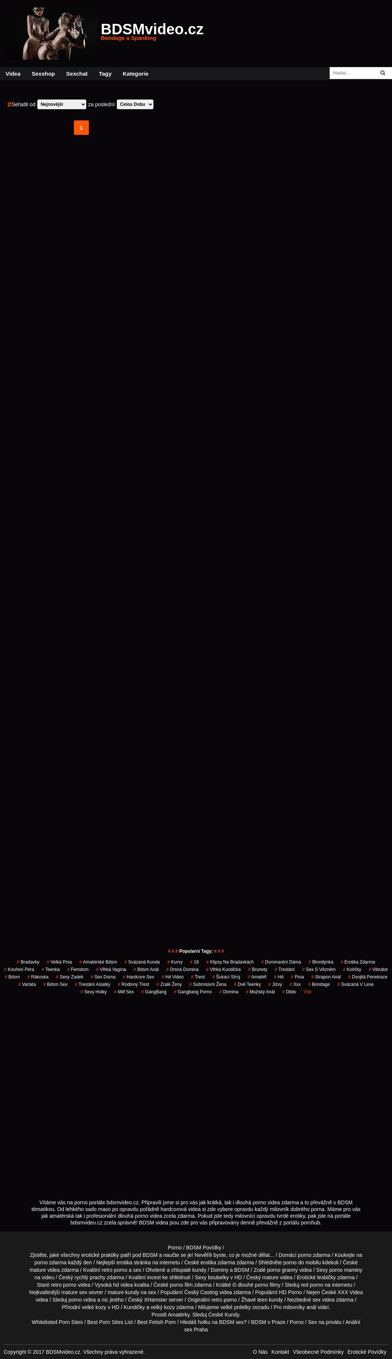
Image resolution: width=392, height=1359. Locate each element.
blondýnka (321, 962)
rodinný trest (133, 984)
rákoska (38, 977)
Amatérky (178, 1315)
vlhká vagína (111, 969)
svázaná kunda (142, 962)
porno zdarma (50, 1262)
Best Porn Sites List (110, 1322)
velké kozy (94, 1307)
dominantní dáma (281, 962)
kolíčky (352, 969)
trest (198, 977)
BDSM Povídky (203, 1248)
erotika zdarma (358, 962)
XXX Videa (350, 1292)
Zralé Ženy (169, 984)
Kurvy (175, 962)
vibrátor (378, 969)
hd (278, 977)
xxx (295, 984)
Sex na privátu (325, 1322)
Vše (308, 991)
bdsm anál (146, 969)
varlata (27, 984)
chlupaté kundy (188, 1270)
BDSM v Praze (268, 1322)
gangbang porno (193, 991)
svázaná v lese (355, 984)
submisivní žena (207, 984)
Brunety (257, 969)
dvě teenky (247, 984)
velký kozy (163, 1307)
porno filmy (267, 1285)
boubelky (218, 1277)
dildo (289, 991)
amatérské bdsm (98, 962)
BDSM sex (231, 1322)
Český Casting (201, 1292)
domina (228, 991)
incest (154, 1277)
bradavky (28, 962)
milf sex (124, 991)
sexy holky (94, 991)
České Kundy (223, 1315)
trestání (285, 969)
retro (216, 1300)
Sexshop (43, 73)
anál (311, 1307)
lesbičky (326, 1277)
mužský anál (260, 991)
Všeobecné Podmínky (318, 1352)
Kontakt (280, 1352)
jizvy (275, 984)
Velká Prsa (59, 962)
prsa (297, 977)
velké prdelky (235, 1307)
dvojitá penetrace (368, 977)
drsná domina (182, 969)
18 (194, 962)
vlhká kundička (223, 969)
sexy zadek (69, 977)
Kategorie (136, 73)
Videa (13, 73)
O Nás (260, 1352)
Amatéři (257, 977)
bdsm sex (55, 984)
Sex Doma (103, 977)
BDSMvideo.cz (152, 33)
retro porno (114, 1270)
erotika (124, 1262)
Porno (175, 1248)
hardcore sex (138, 977)
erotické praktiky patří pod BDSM (119, 1255)
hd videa (123, 1285)
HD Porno (290, 1292)
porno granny (282, 1270)
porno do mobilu (302, 1262)
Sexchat (77, 73)
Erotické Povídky (367, 1352)
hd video (173, 977)
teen (262, 1300)
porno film (181, 1285)
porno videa (82, 1300)
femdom (77, 969)
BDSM (241, 1270)
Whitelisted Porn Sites (57, 1322)
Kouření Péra (19, 969)
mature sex (74, 1292)
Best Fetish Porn (156, 1322)
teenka (50, 969)
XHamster (155, 1300)
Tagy (105, 73)
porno (304, 1255)
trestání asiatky (93, 984)
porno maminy (346, 1270)
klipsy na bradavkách (229, 962)
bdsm (12, 977)
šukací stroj (226, 977)
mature (37, 1270)
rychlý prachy (90, 1277)
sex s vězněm (318, 969)
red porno (312, 1285)
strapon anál (326, 977)
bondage (319, 984)
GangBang (154, 991)
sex (316, 1300)
